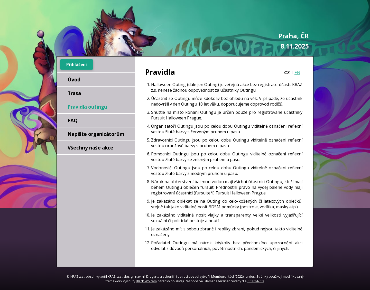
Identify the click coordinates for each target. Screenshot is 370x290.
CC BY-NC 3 (255, 281)
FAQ (73, 120)
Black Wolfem (146, 281)
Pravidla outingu (87, 106)
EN (297, 72)
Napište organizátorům (96, 133)
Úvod (74, 79)
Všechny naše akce (90, 147)
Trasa (74, 93)
